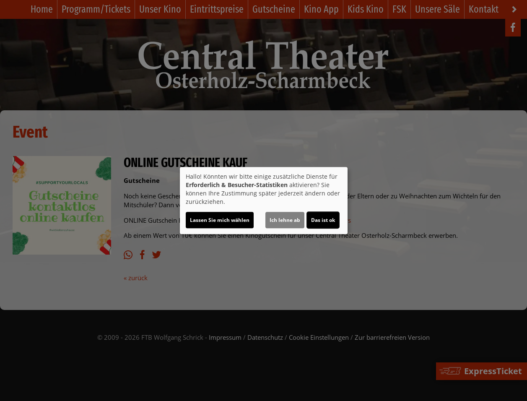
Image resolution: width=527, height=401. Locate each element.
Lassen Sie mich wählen (219, 220)
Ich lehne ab (285, 220)
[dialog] (264, 200)
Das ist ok (323, 220)
